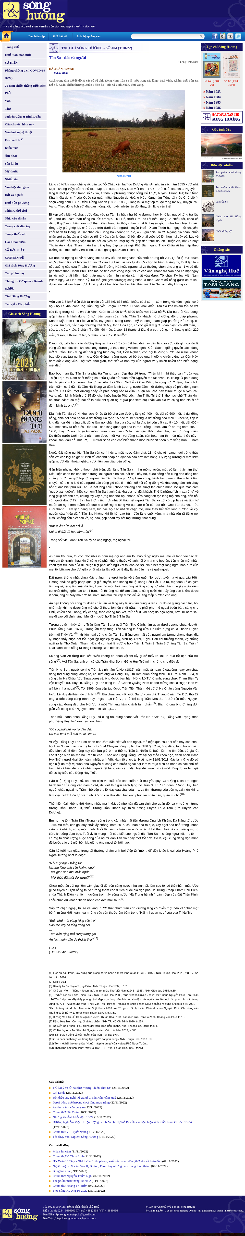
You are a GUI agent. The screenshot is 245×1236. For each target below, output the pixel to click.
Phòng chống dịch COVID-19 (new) (25, 74)
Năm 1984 (213, 97)
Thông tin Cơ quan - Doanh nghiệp (24, 284)
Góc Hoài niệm (15, 242)
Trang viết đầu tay (17, 226)
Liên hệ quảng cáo (88, 36)
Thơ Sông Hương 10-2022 (70, 1190)
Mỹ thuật (11, 171)
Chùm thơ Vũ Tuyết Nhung (70, 1132)
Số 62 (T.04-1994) (231, 82)
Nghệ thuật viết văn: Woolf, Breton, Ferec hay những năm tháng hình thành (101, 1166)
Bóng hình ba (61, 1171)
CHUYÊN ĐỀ (14, 257)
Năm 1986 (213, 108)
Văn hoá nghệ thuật (18, 132)
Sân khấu (11, 163)
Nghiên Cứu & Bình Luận (23, 116)
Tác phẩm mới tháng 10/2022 (72, 1181)
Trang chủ (12, 47)
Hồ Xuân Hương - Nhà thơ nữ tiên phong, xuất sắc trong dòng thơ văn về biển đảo (107, 1161)
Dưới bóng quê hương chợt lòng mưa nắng (81, 1102)
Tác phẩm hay (14, 273)
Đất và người (14, 195)
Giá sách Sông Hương (20, 265)
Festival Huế (13, 140)
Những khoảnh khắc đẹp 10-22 (73, 1117)
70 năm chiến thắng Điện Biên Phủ (25, 89)
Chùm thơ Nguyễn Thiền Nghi (73, 1176)
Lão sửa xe (222, 201)
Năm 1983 (213, 92)
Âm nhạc (11, 156)
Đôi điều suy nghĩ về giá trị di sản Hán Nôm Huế (84, 1097)
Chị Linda (59, 1092)
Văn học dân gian (17, 187)
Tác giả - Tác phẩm (18, 304)
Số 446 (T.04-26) (212, 82)
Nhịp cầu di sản (15, 218)
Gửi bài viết (60, 36)
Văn (8, 101)
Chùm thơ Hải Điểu (66, 1112)
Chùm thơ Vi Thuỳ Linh (68, 1156)
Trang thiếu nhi (15, 234)
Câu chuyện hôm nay (19, 124)
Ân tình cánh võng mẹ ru (69, 1107)
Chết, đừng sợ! (224, 231)
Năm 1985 (213, 102)
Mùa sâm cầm (62, 1151)
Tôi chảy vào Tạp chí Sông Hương (75, 1137)
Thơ (8, 108)
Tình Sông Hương (17, 296)
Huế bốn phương (17, 203)
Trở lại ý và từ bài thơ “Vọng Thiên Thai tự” (82, 1088)
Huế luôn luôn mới (18, 55)
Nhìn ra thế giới (16, 210)
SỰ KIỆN (11, 62)
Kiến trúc (11, 148)
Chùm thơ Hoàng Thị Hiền (70, 1186)
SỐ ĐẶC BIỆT (14, 250)
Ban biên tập (36, 36)
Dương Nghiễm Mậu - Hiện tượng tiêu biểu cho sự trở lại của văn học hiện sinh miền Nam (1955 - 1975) (122, 1122)
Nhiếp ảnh (12, 179)
